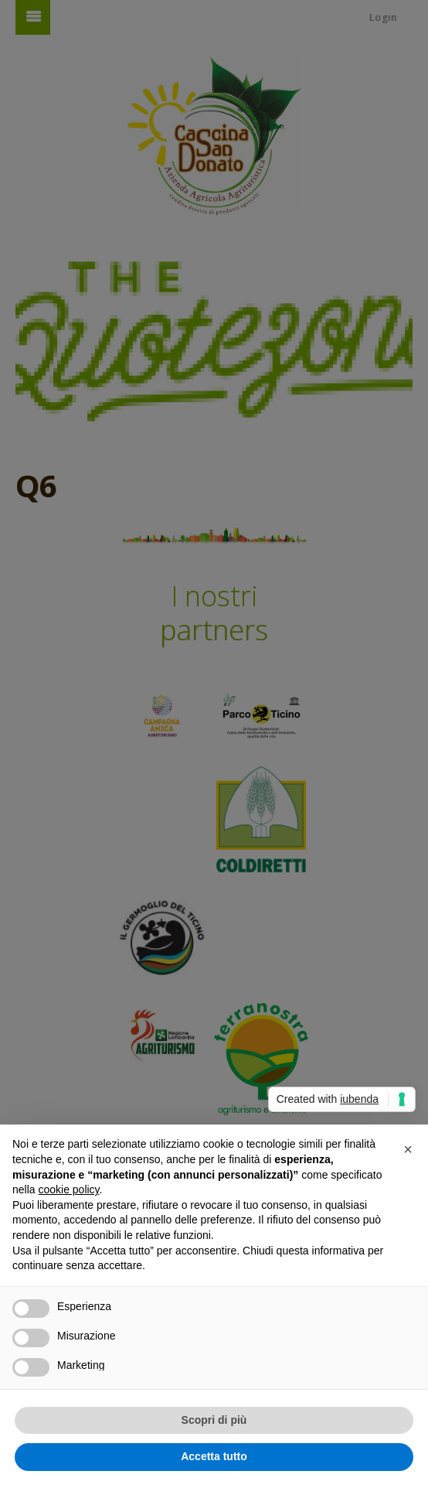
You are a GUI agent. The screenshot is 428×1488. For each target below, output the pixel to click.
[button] (408, 1149)
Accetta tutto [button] (214, 1456)
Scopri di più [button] (214, 1420)
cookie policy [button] (68, 1189)
